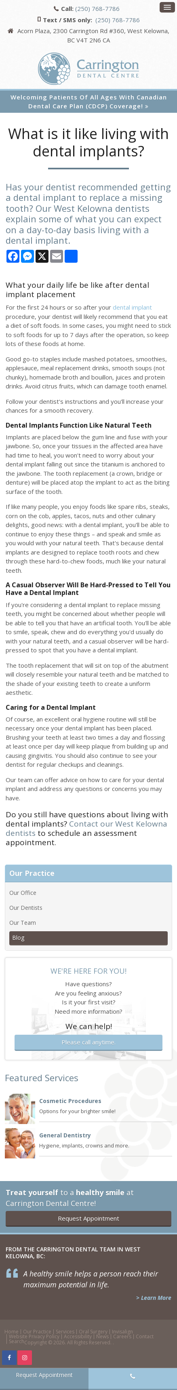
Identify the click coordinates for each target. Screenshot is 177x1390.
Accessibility (78, 1336)
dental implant (132, 307)
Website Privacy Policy (34, 1336)
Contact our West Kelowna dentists (86, 828)
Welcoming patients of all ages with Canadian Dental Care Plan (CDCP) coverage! (89, 101)
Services (65, 1331)
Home (11, 1331)
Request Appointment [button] (88, 1218)
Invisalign (122, 1331)
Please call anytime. (88, 1042)
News (102, 1336)
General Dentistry (65, 1135)
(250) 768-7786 (97, 8)
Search (16, 1341)
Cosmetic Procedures (70, 1101)
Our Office (22, 892)
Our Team (22, 922)
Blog (18, 937)
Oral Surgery (93, 1331)
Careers (122, 1336)
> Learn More (153, 1297)
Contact (145, 1336)
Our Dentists (25, 907)
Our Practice (37, 1331)
